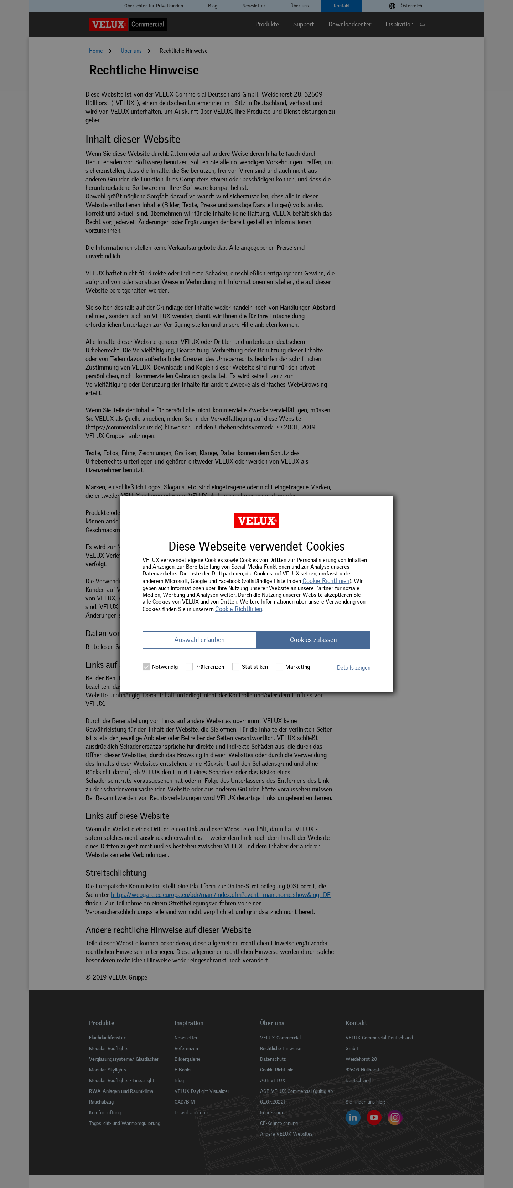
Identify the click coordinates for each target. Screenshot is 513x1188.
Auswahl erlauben (199, 640)
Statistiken (250, 667)
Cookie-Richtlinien (325, 581)
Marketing (293, 667)
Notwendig (160, 667)
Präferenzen (205, 667)
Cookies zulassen (313, 640)
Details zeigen (353, 667)
